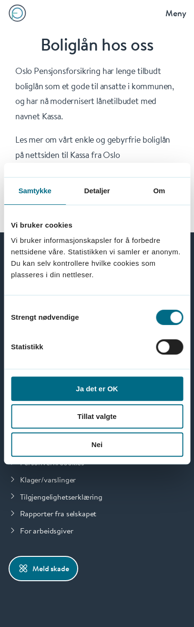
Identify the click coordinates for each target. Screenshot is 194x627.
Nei (97, 444)
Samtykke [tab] (35, 191)
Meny (175, 13)
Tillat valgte (96, 416)
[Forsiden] (17, 13)
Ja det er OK (97, 389)
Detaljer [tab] (97, 191)
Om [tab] (159, 191)
